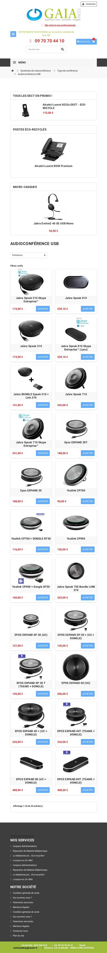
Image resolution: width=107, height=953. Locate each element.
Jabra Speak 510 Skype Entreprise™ (31, 299)
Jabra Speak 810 (76, 298)
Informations (22, 836)
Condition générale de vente (25, 893)
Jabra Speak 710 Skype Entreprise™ (31, 444)
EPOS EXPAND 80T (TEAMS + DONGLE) (76, 781)
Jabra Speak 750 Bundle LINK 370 (76, 588)
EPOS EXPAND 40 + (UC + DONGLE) (31, 732)
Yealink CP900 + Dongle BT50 (31, 586)
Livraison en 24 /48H (22, 860)
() (83, 41)
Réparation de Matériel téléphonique (29, 851)
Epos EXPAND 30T (75, 442)
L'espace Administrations (24, 846)
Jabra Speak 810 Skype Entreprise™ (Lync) (76, 347)
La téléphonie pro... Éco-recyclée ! (28, 855)
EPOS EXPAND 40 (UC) (76, 683)
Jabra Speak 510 (31, 346)
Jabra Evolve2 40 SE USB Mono (54, 223)
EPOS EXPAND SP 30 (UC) (31, 634)
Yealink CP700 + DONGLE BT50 (31, 538)
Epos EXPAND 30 (31, 490)
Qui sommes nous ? (22, 897)
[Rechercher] (46, 49)
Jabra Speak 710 (76, 394)
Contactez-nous (20, 931)
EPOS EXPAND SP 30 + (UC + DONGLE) (76, 636)
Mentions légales (20, 907)
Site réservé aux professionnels (60, 25)
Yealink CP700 (76, 490)
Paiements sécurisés (22, 902)
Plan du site (18, 935)
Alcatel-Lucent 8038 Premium (54, 166)
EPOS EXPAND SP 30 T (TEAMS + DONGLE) (31, 684)
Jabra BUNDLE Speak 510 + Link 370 (31, 396)
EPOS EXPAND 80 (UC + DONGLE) (31, 781)
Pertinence (17, 255)
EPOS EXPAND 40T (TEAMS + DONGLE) (76, 732)
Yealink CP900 (76, 538)
